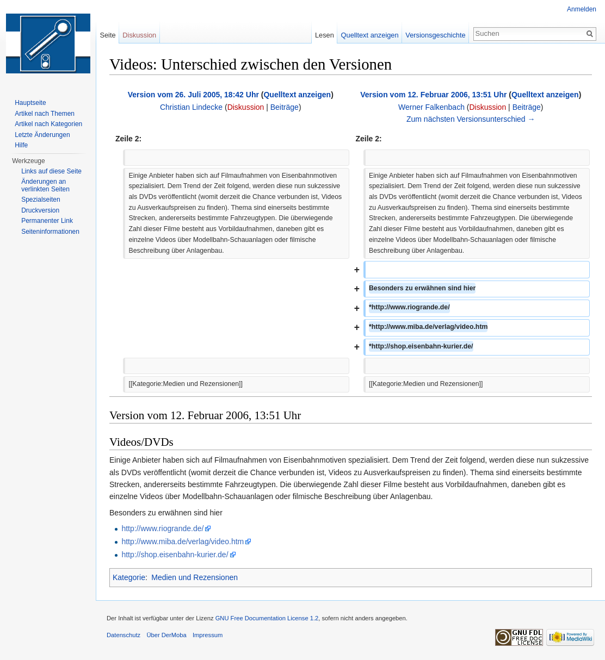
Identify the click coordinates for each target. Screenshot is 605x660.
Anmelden (581, 9)
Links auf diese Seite (51, 171)
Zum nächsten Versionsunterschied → (470, 119)
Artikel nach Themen (45, 113)
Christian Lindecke (191, 107)
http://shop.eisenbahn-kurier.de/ (174, 554)
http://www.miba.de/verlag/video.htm (182, 541)
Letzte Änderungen (42, 135)
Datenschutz (123, 635)
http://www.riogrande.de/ (162, 528)
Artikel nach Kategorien (48, 124)
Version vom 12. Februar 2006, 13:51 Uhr (433, 94)
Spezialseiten (40, 199)
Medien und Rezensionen (194, 577)
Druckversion (40, 210)
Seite (107, 35)
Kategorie (129, 577)
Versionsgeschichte (435, 35)
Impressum (208, 635)
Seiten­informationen (50, 231)
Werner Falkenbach (431, 107)
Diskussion (245, 107)
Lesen (324, 35)
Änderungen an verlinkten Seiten (45, 185)
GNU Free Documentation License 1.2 (267, 618)
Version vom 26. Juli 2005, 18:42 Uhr (193, 94)
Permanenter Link (47, 221)
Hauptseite (30, 103)
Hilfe (21, 145)
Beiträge (284, 107)
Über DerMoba (166, 635)
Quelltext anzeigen (297, 94)
